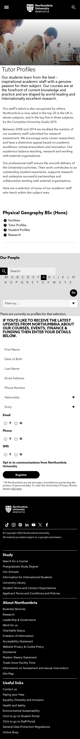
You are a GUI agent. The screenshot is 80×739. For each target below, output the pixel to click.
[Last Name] (40, 368)
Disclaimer (9, 652)
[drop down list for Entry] (40, 407)
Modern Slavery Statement (20, 657)
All (6, 277)
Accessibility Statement (18, 641)
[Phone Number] (40, 388)
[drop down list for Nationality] (40, 397)
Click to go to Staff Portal (19, 721)
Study (8, 555)
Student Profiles (19, 230)
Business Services (14, 609)
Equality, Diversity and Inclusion (23, 700)
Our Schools (10, 572)
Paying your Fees (13, 695)
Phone (7, 430)
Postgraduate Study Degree (20, 566)
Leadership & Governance (19, 620)
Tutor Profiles (17, 225)
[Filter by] (40, 303)
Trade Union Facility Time (19, 663)
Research (14, 235)
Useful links (13, 683)
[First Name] (40, 349)
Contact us (10, 689)
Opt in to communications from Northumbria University (35, 464)
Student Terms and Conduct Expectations (29, 588)
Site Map (8, 674)
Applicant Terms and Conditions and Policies (31, 593)
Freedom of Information (18, 636)
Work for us (10, 625)
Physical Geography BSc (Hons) (35, 213)
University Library (14, 583)
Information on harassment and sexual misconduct (35, 668)
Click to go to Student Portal (21, 716)
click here (16, 489)
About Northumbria (20, 603)
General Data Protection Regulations (26, 727)
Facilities (14, 220)
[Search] (31, 271)
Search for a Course (15, 561)
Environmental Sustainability (21, 711)
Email (6, 415)
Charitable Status (14, 631)
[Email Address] (40, 378)
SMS (6, 446)
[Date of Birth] (40, 359)
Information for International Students (27, 577)
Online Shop (10, 732)
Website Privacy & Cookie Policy (23, 647)
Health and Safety (14, 705)
